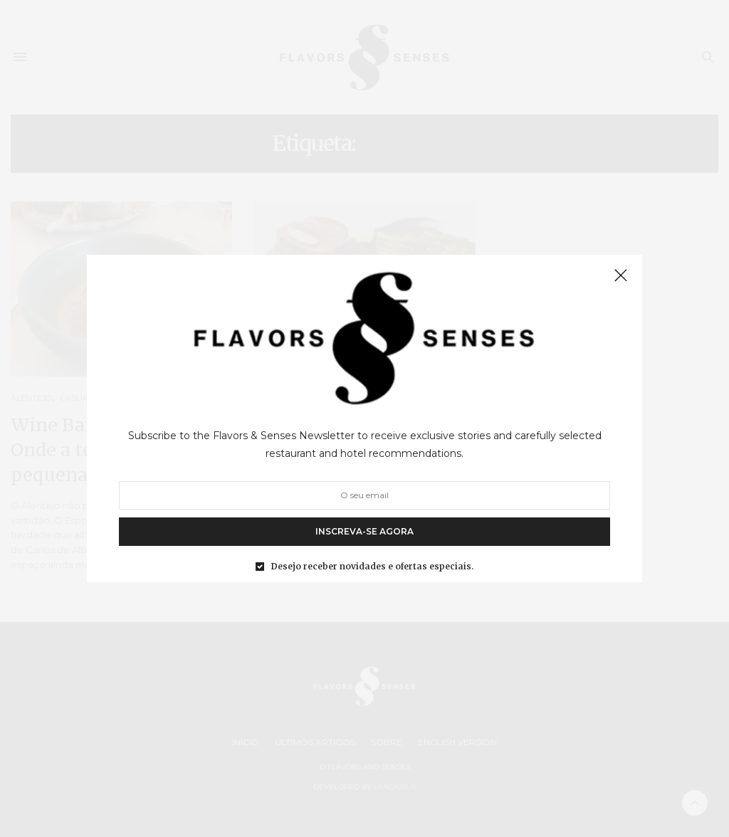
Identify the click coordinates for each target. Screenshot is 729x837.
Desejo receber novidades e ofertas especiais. (372, 566)
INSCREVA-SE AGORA (364, 531)
